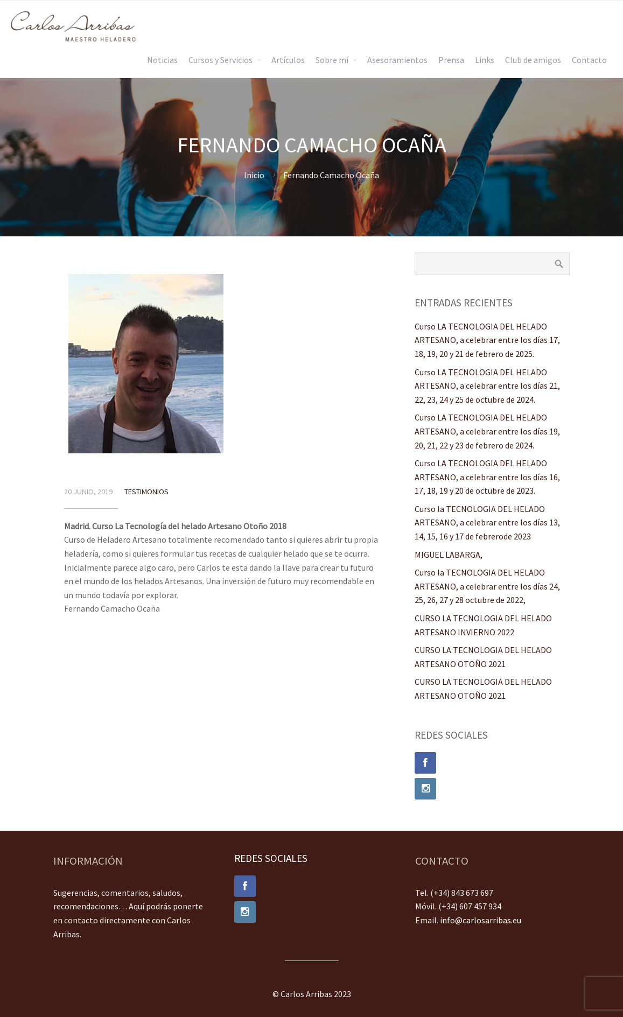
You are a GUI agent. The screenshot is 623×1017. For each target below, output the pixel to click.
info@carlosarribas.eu (480, 920)
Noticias (162, 59)
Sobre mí (332, 59)
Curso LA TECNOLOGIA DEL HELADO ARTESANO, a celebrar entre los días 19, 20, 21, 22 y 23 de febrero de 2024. (487, 431)
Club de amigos (533, 59)
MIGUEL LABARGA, (448, 554)
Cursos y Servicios (220, 59)
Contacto (589, 59)
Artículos (288, 59)
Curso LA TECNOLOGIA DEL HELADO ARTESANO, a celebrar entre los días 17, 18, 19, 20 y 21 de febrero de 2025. (487, 340)
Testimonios (146, 491)
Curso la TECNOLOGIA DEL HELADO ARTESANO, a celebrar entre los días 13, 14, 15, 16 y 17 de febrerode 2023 (487, 522)
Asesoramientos (397, 59)
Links (484, 59)
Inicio (254, 175)
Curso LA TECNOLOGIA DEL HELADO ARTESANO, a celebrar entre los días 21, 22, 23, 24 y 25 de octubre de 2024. (487, 386)
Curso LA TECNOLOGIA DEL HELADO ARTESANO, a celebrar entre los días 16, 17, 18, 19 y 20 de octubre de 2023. (487, 477)
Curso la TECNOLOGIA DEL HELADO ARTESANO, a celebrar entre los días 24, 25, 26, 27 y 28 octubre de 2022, (487, 586)
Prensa (451, 59)
